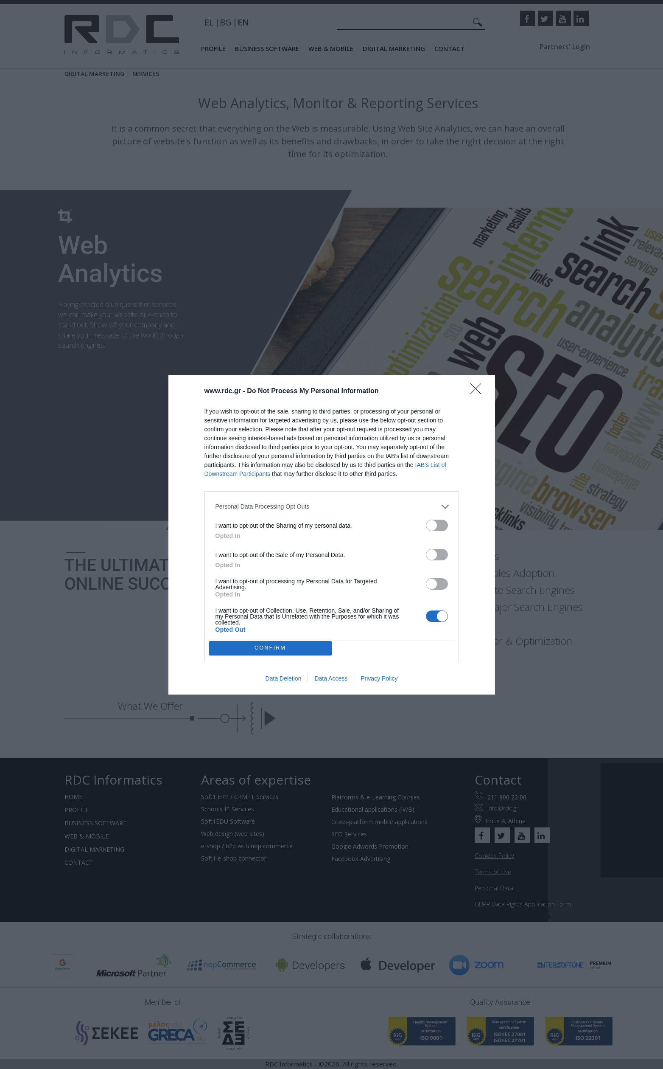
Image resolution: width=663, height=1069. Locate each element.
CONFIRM (270, 648)
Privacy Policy (379, 678)
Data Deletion (284, 678)
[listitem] (331, 506)
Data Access (330, 678)
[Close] (478, 391)
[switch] (437, 525)
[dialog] (331, 535)
